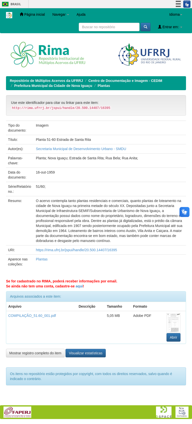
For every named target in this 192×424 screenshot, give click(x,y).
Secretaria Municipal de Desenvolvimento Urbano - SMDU (81, 149)
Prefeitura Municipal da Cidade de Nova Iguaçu (53, 86)
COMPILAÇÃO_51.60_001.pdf (32, 316)
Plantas (104, 86)
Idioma (175, 14)
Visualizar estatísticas (85, 353)
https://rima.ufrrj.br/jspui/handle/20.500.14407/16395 (76, 250)
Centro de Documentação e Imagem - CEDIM (125, 81)
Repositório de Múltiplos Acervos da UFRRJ (46, 81)
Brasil (10, 4)
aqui (79, 286)
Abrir (173, 337)
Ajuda (81, 14)
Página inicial (32, 14)
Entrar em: (170, 27)
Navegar (60, 14)
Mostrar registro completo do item (35, 353)
